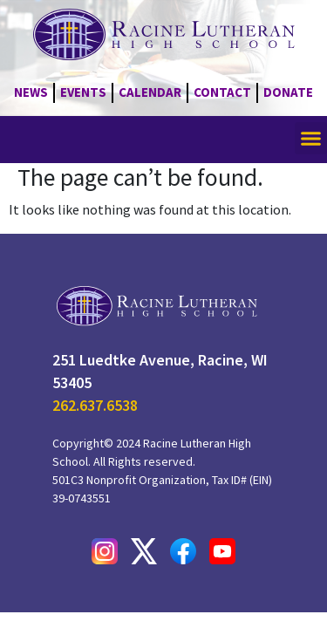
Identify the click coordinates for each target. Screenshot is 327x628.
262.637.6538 (95, 405)
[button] (311, 138)
